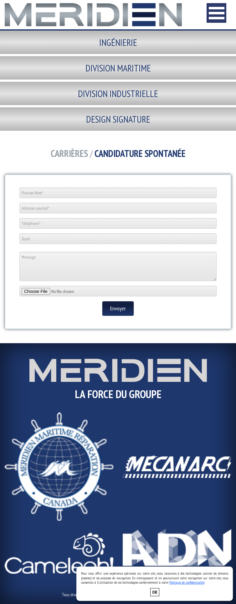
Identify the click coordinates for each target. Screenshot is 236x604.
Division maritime (118, 68)
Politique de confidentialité (186, 582)
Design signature (118, 119)
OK (154, 592)
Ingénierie (118, 42)
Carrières (69, 153)
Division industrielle (118, 93)
